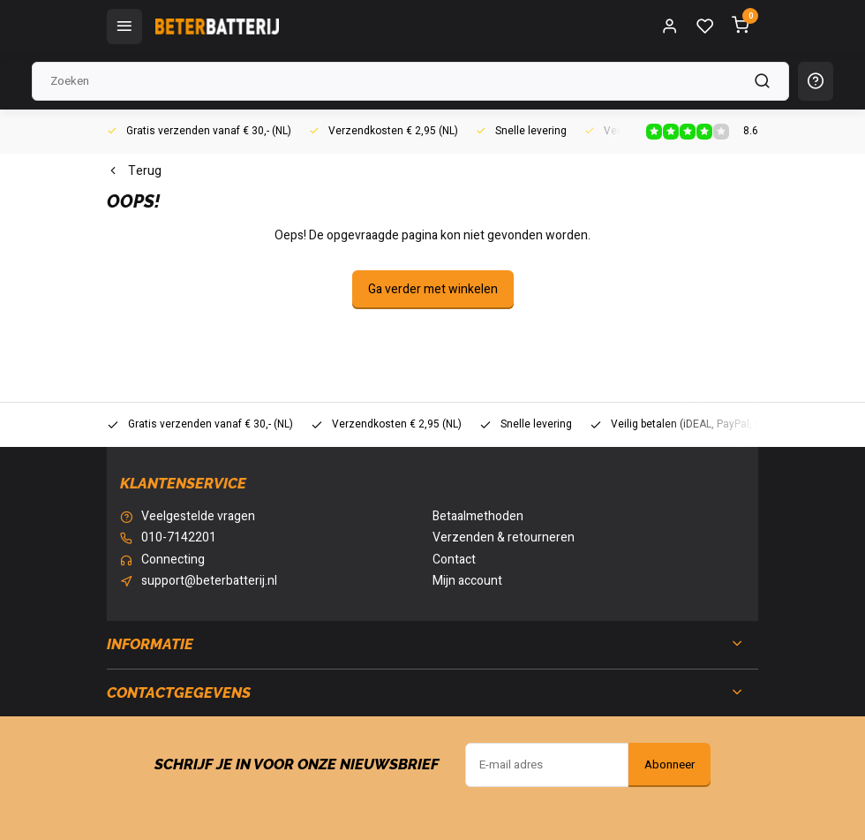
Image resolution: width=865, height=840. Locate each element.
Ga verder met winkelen (433, 289)
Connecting (173, 560)
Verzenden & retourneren (503, 538)
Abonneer (669, 765)
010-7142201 (178, 538)
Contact (454, 560)
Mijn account (467, 581)
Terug (134, 171)
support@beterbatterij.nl (209, 581)
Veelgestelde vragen (198, 517)
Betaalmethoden (477, 517)
